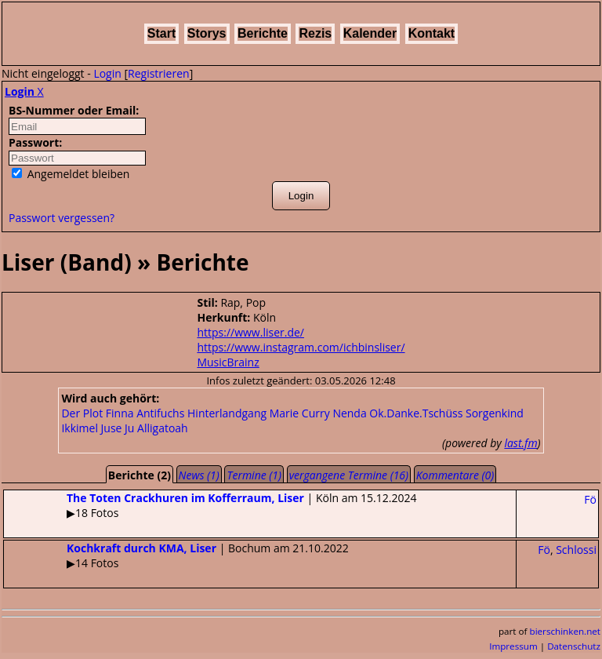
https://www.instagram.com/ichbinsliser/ (300, 347)
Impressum (513, 646)
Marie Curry (300, 413)
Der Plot (82, 413)
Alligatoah (162, 428)
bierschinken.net (565, 631)
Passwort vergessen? (61, 217)
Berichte (263, 33)
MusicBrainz (228, 362)
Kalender (370, 33)
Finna (120, 413)
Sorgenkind (495, 413)
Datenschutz (573, 646)
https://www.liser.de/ (250, 332)
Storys (207, 33)
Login (107, 73)
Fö (590, 499)
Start (161, 33)
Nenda (349, 413)
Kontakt (431, 33)
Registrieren (159, 73)
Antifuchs (160, 413)
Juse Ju (118, 428)
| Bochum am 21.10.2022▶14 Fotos (176, 555)
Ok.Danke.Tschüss (415, 413)
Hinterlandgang (227, 413)
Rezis (315, 33)
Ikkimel (79, 428)
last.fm (520, 442)
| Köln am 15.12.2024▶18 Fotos (210, 505)
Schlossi (576, 549)
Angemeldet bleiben (70, 173)
